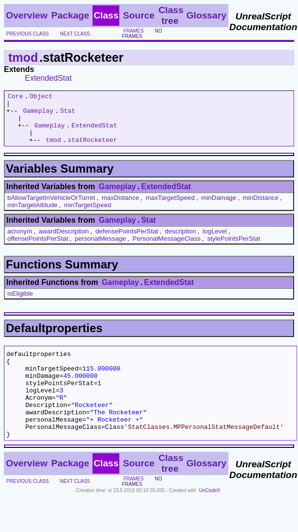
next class (75, 33)
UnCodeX (209, 518)
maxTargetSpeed (170, 208)
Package (70, 15)
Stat (67, 114)
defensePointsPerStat (126, 241)
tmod (23, 57)
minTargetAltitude (32, 215)
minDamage (218, 208)
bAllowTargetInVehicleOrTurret (51, 208)
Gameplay (38, 114)
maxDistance (120, 208)
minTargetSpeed (87, 215)
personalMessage (100, 248)
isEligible (20, 303)
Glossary (206, 15)
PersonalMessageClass (166, 248)
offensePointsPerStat (37, 248)
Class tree (170, 15)
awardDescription (64, 241)
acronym (19, 241)
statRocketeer (92, 149)
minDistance (261, 208)
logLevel (215, 241)
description (180, 241)
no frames (142, 33)
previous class (27, 33)
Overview (26, 15)
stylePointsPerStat (233, 248)
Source (138, 15)
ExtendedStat (48, 78)
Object (41, 97)
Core (15, 97)
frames (133, 31)
